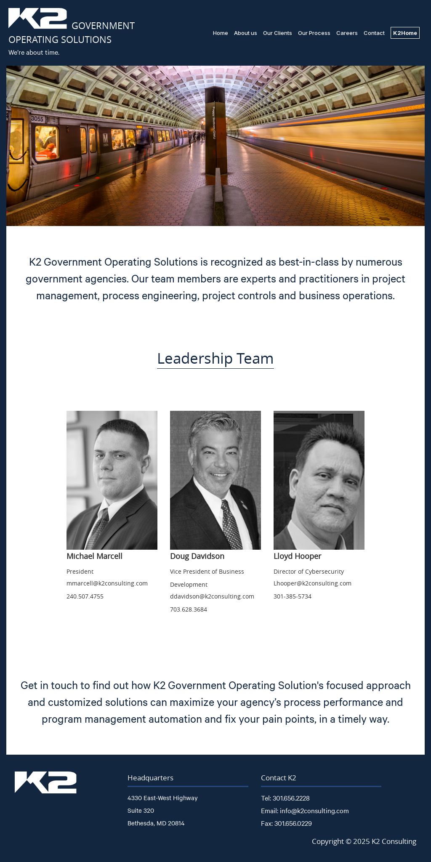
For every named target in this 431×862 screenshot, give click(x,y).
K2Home (405, 32)
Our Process (314, 32)
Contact (374, 32)
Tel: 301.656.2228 (285, 797)
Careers (347, 32)
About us (245, 32)
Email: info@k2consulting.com (305, 810)
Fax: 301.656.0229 (286, 822)
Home (220, 32)
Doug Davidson (197, 556)
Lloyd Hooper (297, 556)
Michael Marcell (94, 556)
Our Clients (277, 32)
